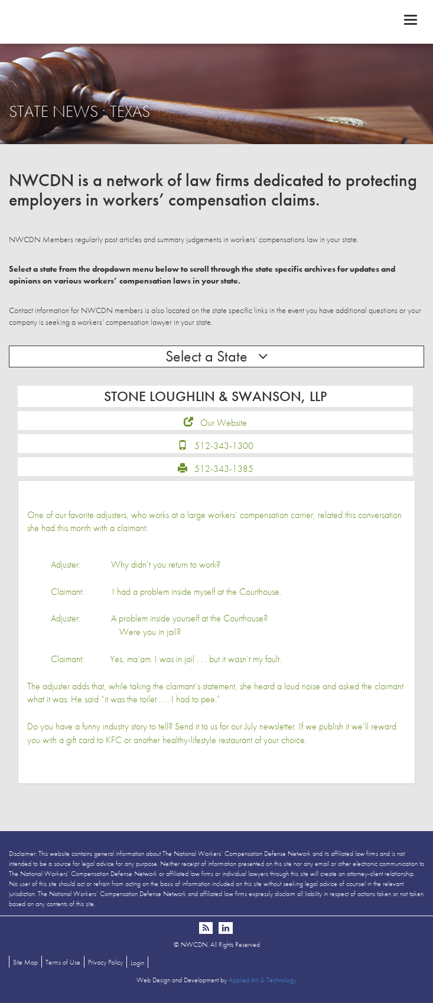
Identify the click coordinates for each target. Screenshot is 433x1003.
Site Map (25, 962)
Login (137, 963)
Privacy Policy (105, 962)
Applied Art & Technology (263, 980)
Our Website (223, 422)
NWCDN (216, 21)
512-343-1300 (223, 445)
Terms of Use (62, 962)
